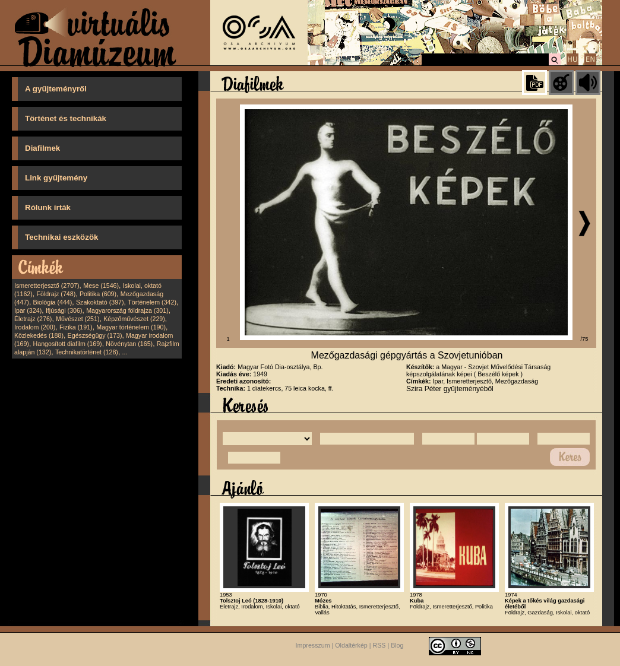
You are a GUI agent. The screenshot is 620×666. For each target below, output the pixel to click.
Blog (397, 645)
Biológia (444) (52, 302)
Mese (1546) (101, 285)
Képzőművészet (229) (134, 318)
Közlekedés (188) (39, 335)
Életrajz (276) (33, 318)
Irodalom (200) (34, 327)
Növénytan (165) (129, 343)
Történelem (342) (152, 302)
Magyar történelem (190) (131, 327)
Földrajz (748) (55, 293)
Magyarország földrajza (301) (127, 310)
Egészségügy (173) (95, 335)
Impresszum (313, 645)
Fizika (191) (76, 327)
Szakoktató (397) (100, 302)
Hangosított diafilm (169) (67, 343)
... (125, 352)
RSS (379, 645)
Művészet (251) (77, 318)
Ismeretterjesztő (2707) (47, 285)
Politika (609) (98, 293)
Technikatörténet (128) (86, 352)
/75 (585, 339)
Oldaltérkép (351, 645)
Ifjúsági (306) (64, 310)
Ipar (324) (28, 310)
